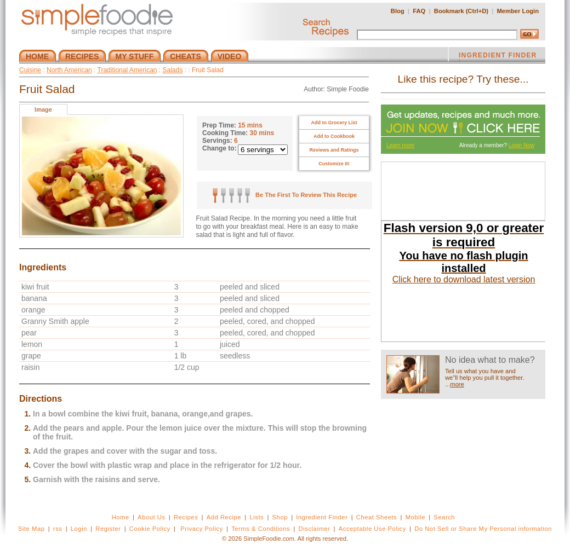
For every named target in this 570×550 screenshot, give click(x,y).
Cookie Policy (149, 528)
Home (120, 517)
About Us (152, 517)
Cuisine (30, 70)
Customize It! (334, 163)
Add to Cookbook (334, 136)
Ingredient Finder (321, 517)
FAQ (419, 11)
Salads (173, 70)
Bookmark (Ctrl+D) (461, 11)
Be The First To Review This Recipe (284, 195)
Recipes (186, 517)
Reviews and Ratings (333, 150)
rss (57, 528)
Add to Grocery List (334, 122)
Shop (280, 517)
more (457, 384)
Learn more (400, 145)
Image (43, 109)
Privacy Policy (201, 528)
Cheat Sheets (376, 517)
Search (444, 517)
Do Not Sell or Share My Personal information (483, 528)
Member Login (518, 11)
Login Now (521, 145)
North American (69, 70)
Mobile (415, 517)
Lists (256, 517)
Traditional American (127, 70)
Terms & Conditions (260, 528)
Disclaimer (314, 528)
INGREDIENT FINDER (498, 56)
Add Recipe (224, 517)
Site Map (31, 528)
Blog (397, 11)
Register (108, 528)
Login (79, 528)
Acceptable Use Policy (372, 528)
